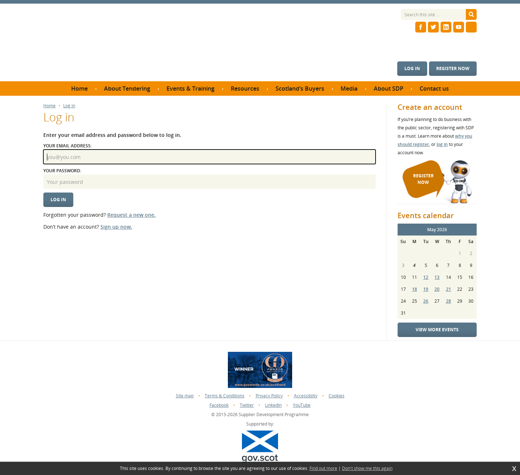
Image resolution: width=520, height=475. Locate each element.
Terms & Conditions (224, 396)
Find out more (323, 468)
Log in (412, 68)
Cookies (336, 396)
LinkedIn (273, 405)
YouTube (302, 405)
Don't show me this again (367, 468)
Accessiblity (305, 396)
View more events (437, 330)
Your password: (62, 171)
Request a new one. (131, 214)
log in (442, 144)
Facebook (219, 405)
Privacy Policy (269, 396)
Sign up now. (116, 226)
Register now (452, 68)
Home (49, 106)
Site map (185, 396)
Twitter (247, 405)
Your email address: (67, 146)
